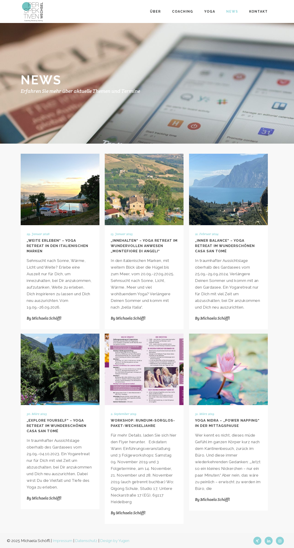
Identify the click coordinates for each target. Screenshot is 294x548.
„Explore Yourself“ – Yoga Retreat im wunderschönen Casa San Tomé (56, 425)
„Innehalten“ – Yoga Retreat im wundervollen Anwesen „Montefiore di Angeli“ (144, 246)
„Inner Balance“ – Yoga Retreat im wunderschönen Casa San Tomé (225, 246)
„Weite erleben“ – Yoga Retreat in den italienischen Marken (57, 246)
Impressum (62, 540)
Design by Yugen (114, 540)
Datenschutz (86, 540)
